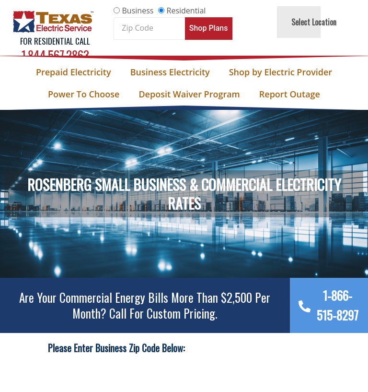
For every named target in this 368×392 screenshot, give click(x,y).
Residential (186, 10)
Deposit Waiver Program (189, 94)
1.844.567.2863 (55, 55)
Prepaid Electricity (73, 72)
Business (138, 10)
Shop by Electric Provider (280, 72)
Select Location (313, 22)
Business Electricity (170, 72)
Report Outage (289, 94)
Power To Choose (83, 94)
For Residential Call (55, 41)
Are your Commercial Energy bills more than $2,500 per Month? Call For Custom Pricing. (144, 305)
